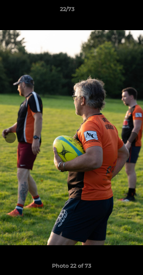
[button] (115, 11)
